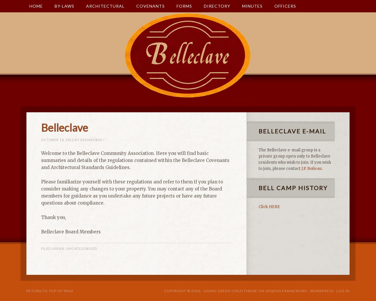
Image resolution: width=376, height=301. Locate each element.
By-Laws (61, 6)
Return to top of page (50, 291)
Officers (285, 6)
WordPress (321, 291)
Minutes (249, 6)
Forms (181, 6)
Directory (217, 6)
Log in (343, 291)
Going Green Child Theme (230, 291)
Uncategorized (81, 248)
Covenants (147, 6)
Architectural (102, 6)
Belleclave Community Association (188, 65)
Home (36, 6)
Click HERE (269, 206)
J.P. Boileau (311, 168)
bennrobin (91, 140)
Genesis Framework (286, 291)
